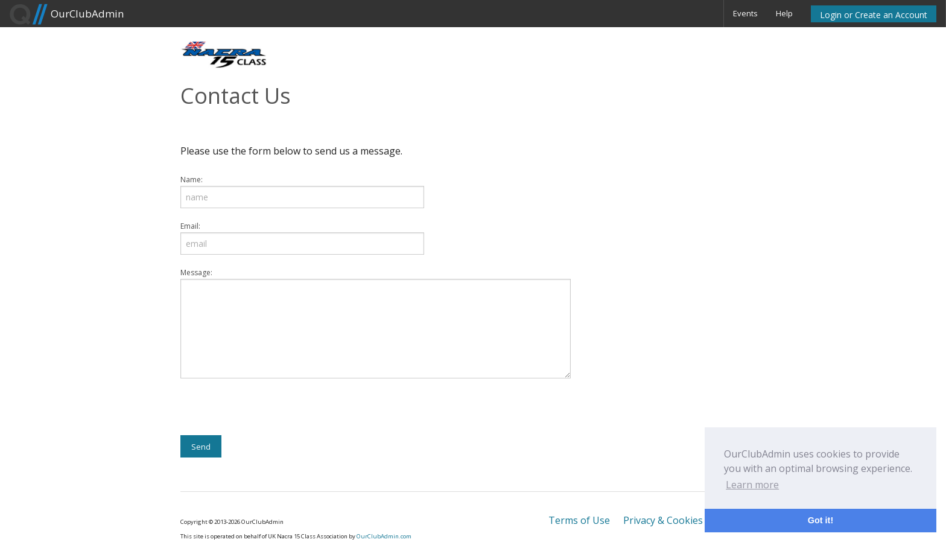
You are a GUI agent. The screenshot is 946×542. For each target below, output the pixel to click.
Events (745, 13)
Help (784, 13)
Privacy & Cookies (663, 520)
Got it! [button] (820, 520)
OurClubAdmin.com (384, 536)
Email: (190, 226)
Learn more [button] (752, 484)
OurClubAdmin (66, 14)
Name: (191, 179)
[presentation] (272, 411)
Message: (196, 272)
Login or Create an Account (873, 15)
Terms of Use (579, 520)
